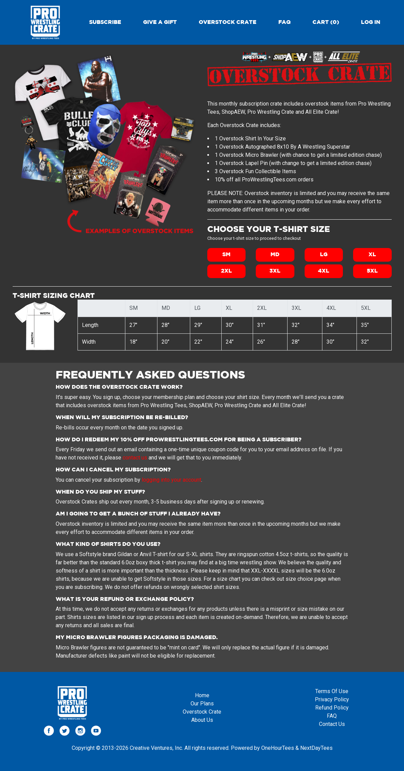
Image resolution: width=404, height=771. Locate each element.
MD (274, 254)
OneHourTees (277, 748)
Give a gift (160, 22)
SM (226, 254)
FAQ (284, 22)
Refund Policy (332, 707)
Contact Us (332, 724)
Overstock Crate (227, 22)
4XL (323, 271)
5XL (372, 271)
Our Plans (202, 703)
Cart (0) (325, 22)
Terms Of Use (331, 691)
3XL (274, 271)
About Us (202, 720)
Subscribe (105, 22)
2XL (226, 271)
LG (324, 254)
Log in (370, 22)
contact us (135, 457)
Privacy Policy (332, 699)
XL (372, 254)
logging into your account (171, 480)
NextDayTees (316, 748)
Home (202, 695)
